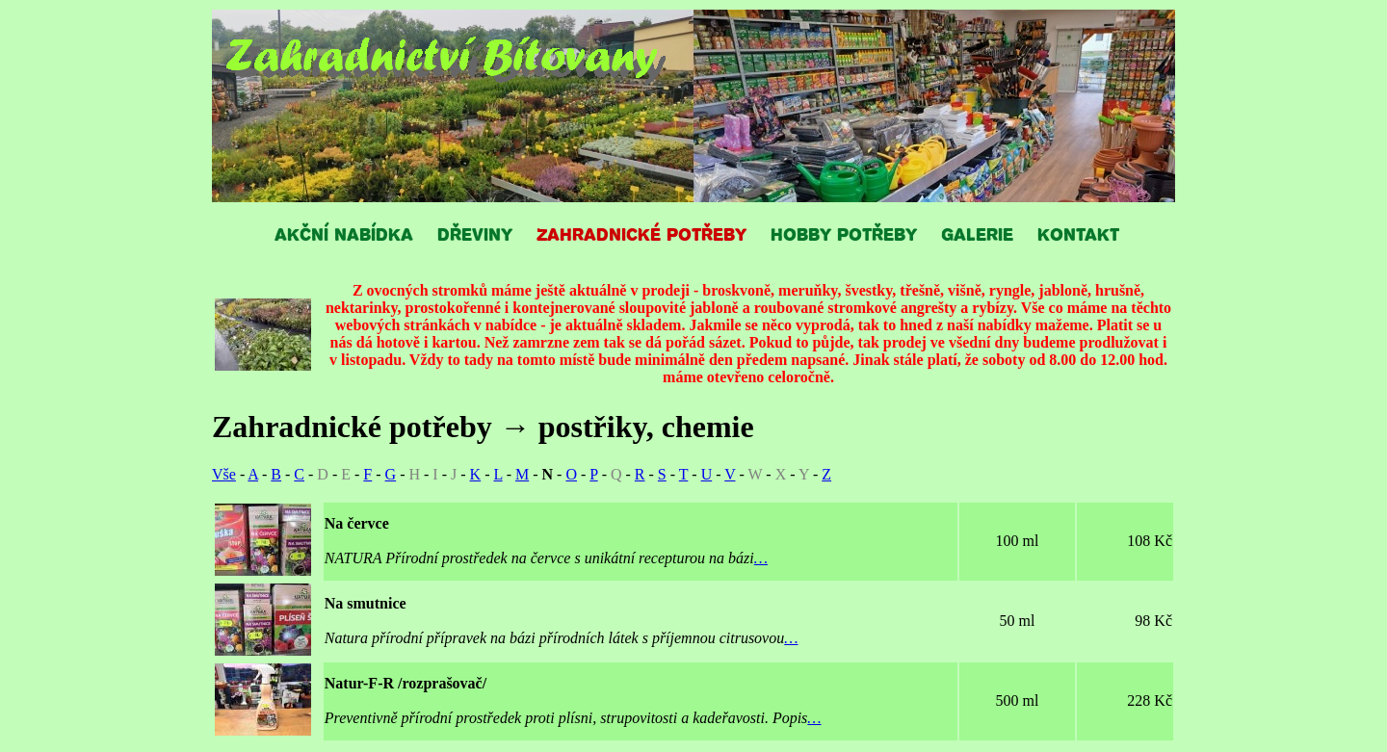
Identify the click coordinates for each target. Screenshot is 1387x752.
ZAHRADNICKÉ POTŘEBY (641, 233)
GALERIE (977, 233)
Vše (224, 474)
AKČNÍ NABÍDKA (344, 233)
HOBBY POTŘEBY (844, 233)
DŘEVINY (474, 233)
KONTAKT (1078, 233)
